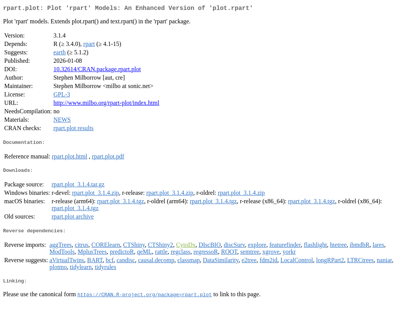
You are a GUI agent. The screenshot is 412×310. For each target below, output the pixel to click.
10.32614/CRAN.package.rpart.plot (97, 70)
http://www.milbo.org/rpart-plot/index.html (106, 104)
